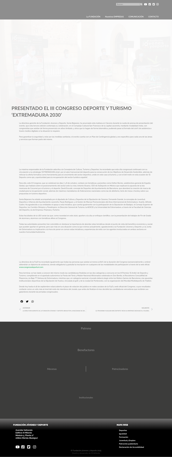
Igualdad (123, 434)
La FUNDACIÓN (93, 17)
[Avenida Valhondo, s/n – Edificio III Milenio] (85, 436)
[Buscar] (141, 4)
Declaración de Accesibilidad (131, 447)
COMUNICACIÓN (136, 17)
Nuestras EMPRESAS (114, 17)
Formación (123, 437)
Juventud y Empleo (127, 440)
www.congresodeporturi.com (31, 267)
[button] (21, 301)
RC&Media (95, 453)
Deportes (123, 430)
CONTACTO (153, 17)
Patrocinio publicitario (128, 444)
